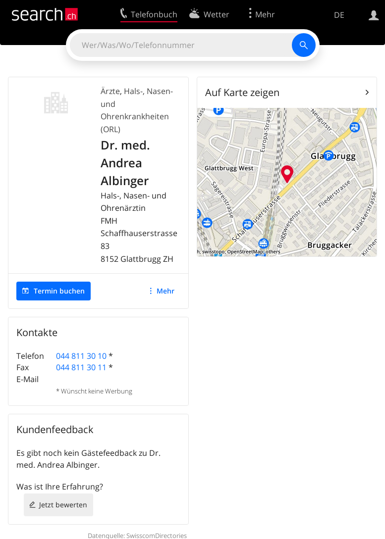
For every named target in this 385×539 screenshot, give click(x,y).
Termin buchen (59, 290)
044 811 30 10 (81, 355)
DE (339, 14)
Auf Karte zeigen (242, 92)
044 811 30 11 (81, 367)
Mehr (165, 290)
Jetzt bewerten (63, 504)
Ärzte (110, 91)
